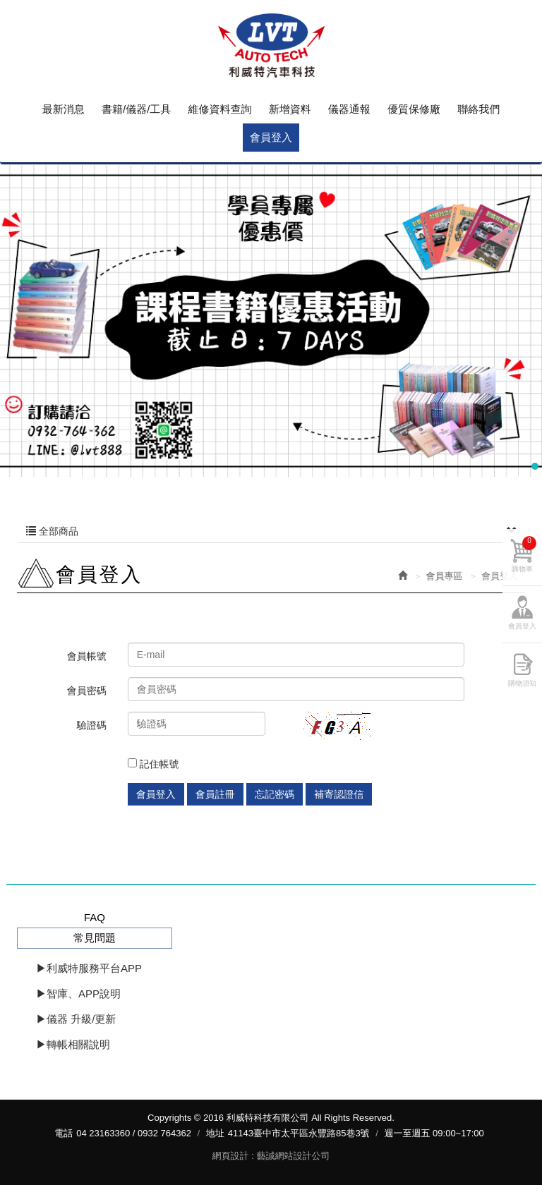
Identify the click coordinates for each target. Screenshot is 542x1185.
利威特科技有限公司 (271, 46)
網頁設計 (230, 1155)
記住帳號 (153, 764)
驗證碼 (92, 725)
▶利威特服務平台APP (89, 968)
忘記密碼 (274, 794)
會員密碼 (87, 690)
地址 (215, 1133)
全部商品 (271, 531)
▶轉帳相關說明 (73, 1044)
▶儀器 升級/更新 (76, 1019)
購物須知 (522, 683)
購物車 (524, 554)
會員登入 (156, 794)
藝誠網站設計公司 (293, 1155)
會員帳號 (87, 656)
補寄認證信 (338, 794)
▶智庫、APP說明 (78, 993)
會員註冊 (215, 794)
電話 (63, 1133)
